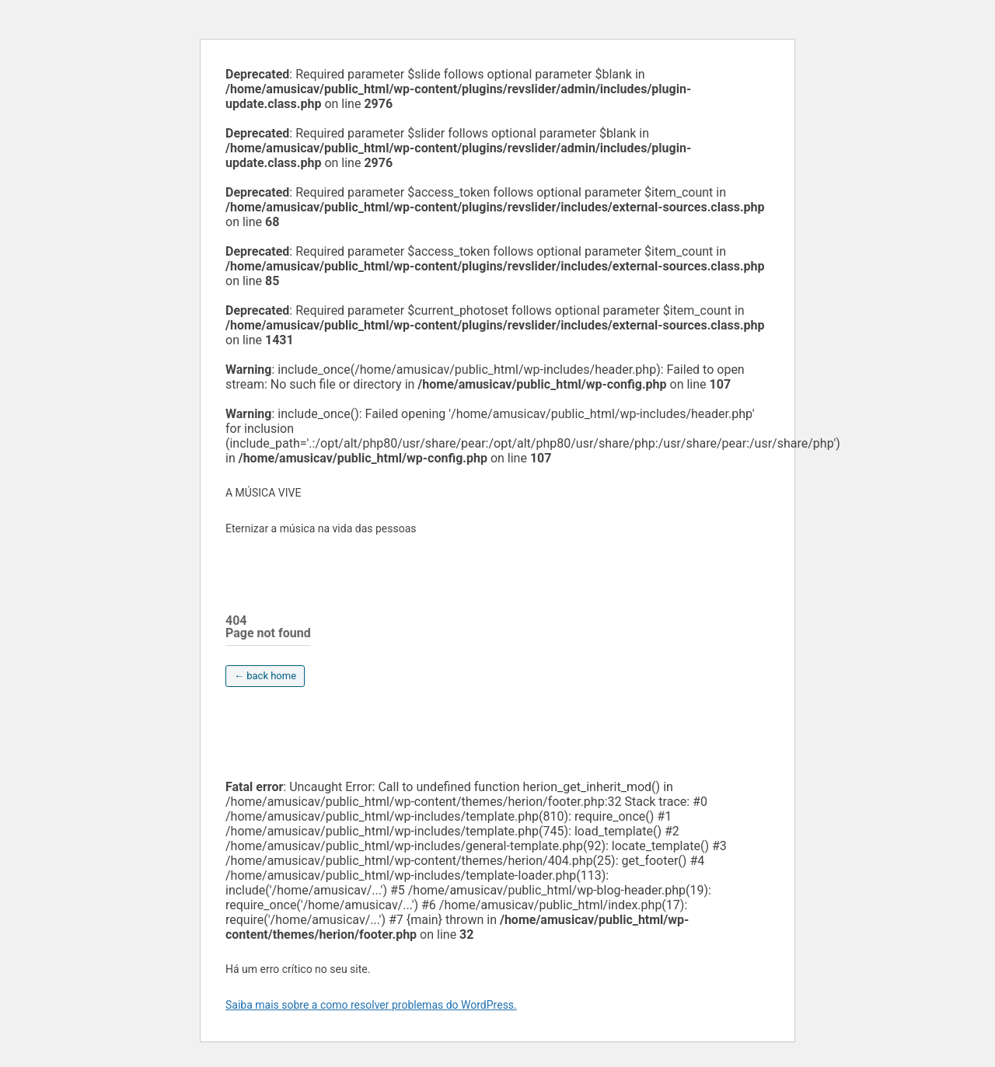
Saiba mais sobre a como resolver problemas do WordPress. (371, 1005)
